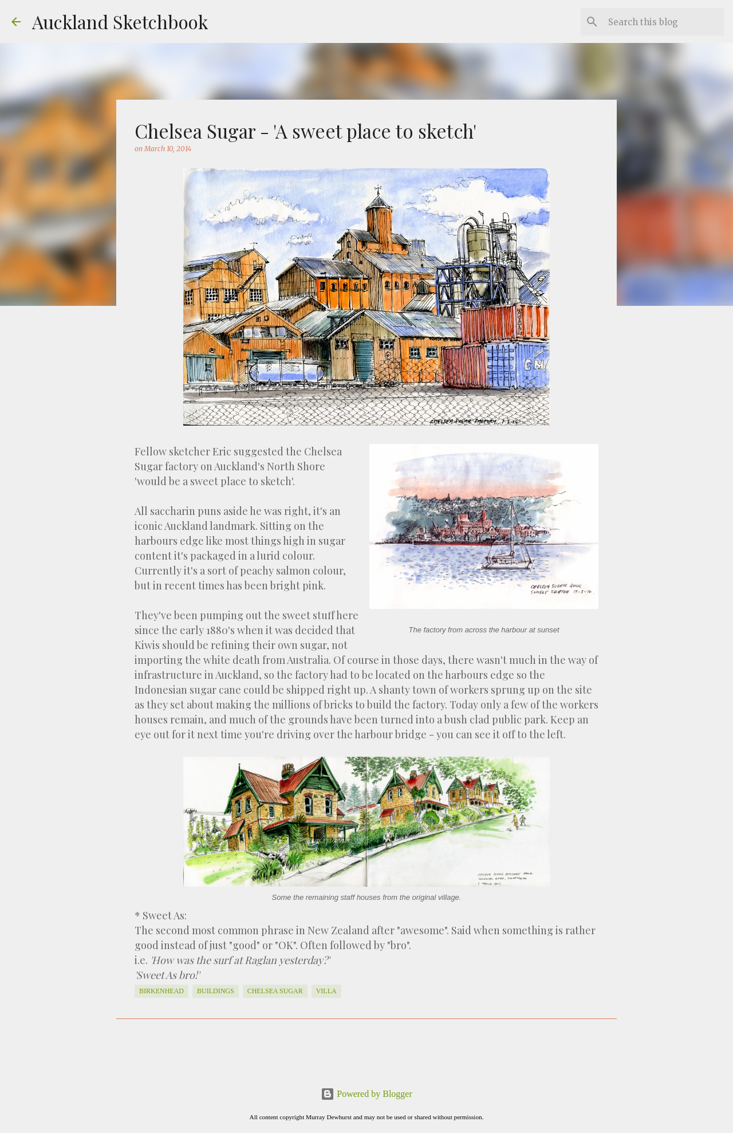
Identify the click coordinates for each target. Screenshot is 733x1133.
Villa (326, 991)
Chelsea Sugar (275, 991)
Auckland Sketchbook (120, 21)
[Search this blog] (664, 22)
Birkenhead (161, 991)
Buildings (215, 991)
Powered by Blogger (366, 1094)
